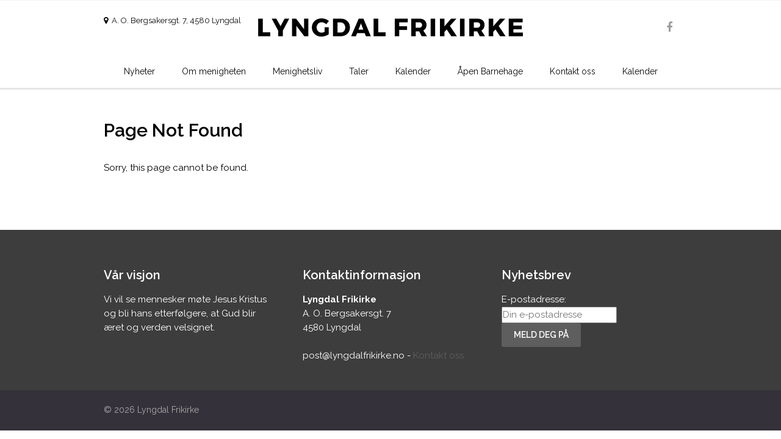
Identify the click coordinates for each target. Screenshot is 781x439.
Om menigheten (214, 71)
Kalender (413, 71)
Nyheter (139, 71)
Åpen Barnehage (490, 71)
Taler (359, 71)
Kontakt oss (573, 71)
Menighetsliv (297, 71)
